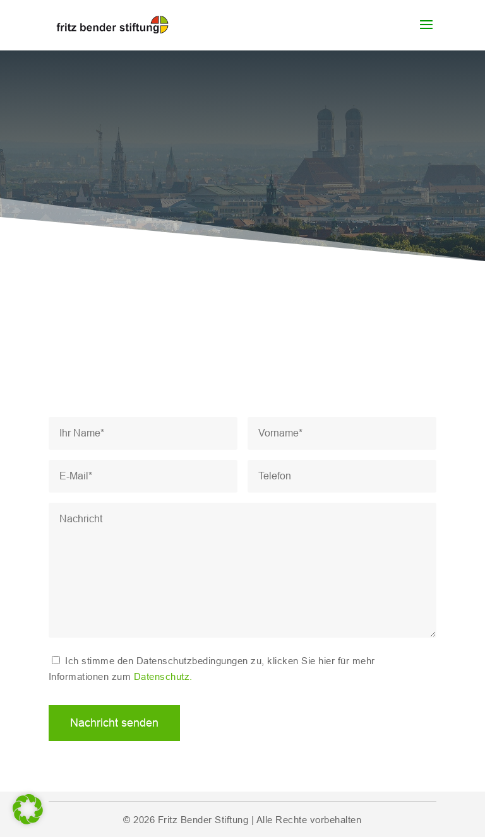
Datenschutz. (163, 676)
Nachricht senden (114, 723)
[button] (28, 809)
